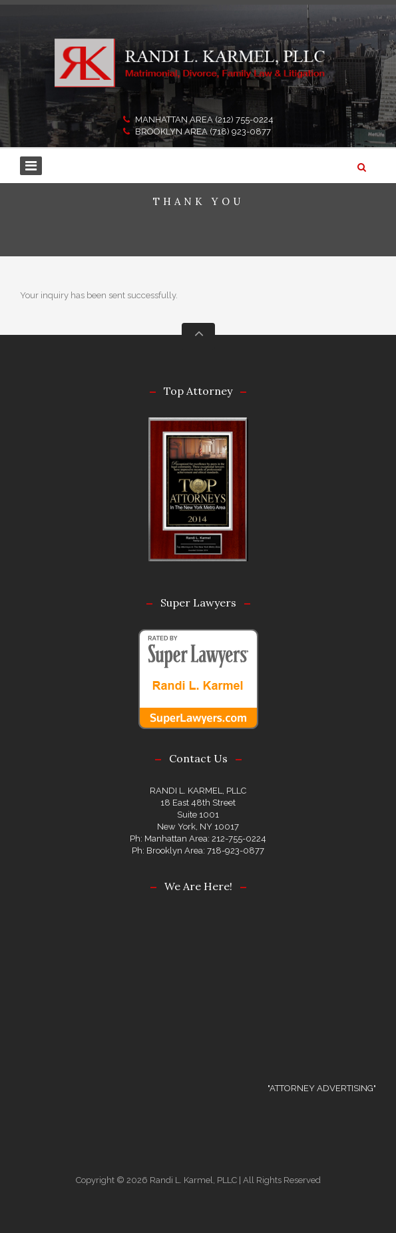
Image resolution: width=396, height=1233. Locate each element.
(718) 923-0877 (240, 131)
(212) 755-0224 (244, 119)
